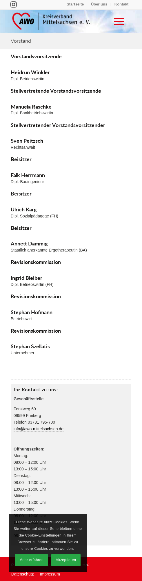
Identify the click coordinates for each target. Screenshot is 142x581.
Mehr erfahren (31, 560)
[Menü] (116, 21)
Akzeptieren (66, 560)
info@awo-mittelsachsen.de (38, 429)
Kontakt (121, 4)
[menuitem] (75, 4)
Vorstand (21, 41)
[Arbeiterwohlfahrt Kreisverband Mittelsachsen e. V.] (59, 21)
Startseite (75, 4)
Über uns (99, 4)
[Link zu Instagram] (13, 4)
